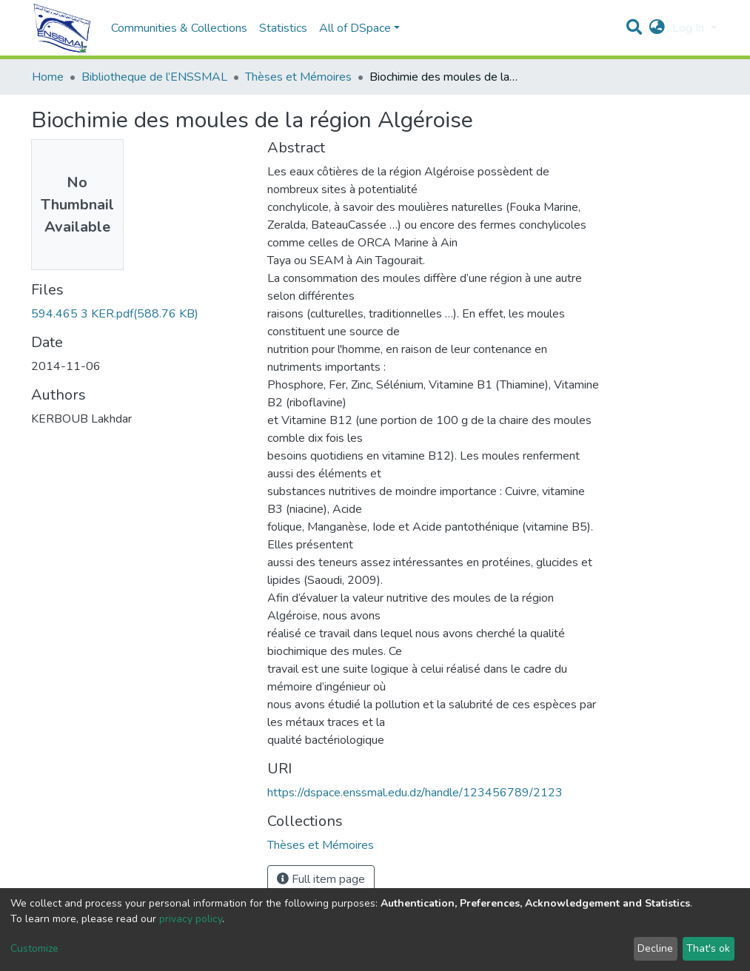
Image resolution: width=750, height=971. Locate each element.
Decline (655, 948)
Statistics (283, 28)
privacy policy (190, 919)
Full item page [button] (321, 879)
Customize (34, 948)
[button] (657, 28)
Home (48, 77)
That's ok (708, 948)
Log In (689, 28)
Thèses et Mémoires (298, 77)
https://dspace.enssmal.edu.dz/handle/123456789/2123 (415, 792)
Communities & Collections (179, 28)
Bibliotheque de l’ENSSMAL (154, 77)
